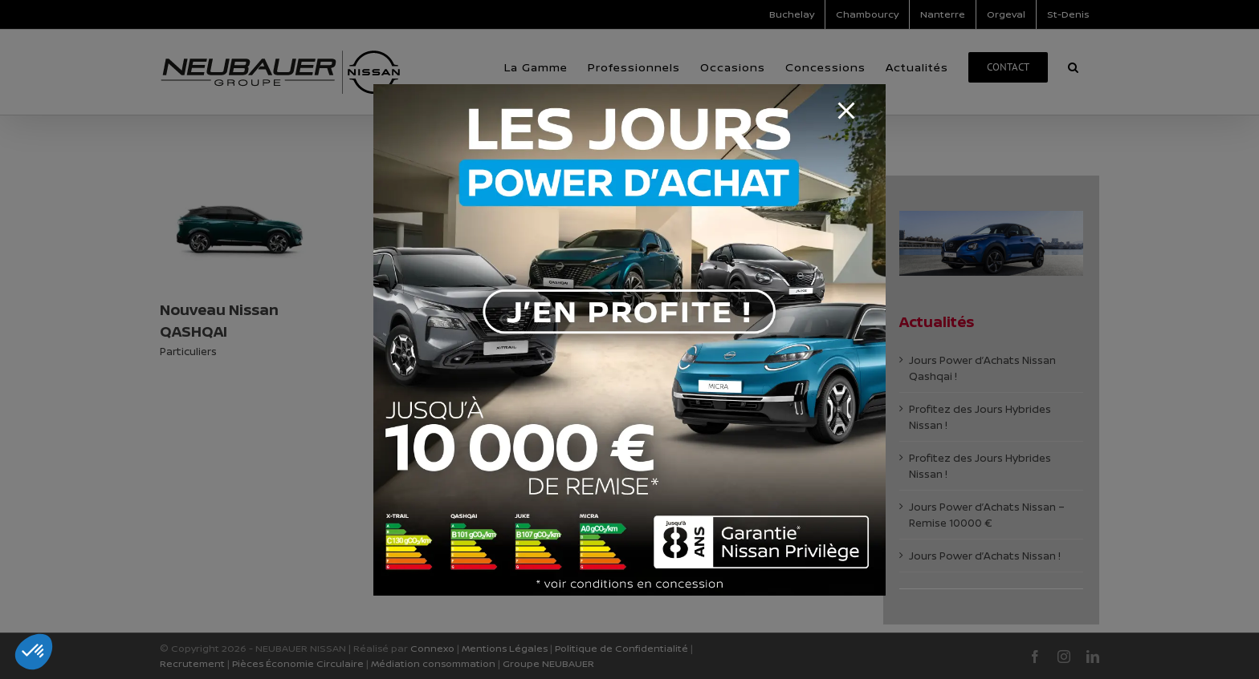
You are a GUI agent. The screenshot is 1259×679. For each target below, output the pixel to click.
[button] (33, 652)
